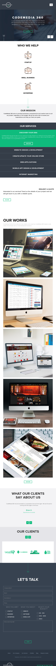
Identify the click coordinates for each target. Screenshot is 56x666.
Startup (10, 611)
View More (28, 481)
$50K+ (41, 618)
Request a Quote (44, 653)
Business (10, 614)
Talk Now (7, 199)
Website (25, 611)
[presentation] (28, 635)
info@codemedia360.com (35, 657)
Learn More (28, 31)
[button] (48, 36)
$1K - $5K (42, 613)
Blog (37, 653)
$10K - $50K (42, 616)
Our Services (25, 653)
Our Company (16, 653)
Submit (28, 641)
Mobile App (26, 617)
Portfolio (32, 653)
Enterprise (11, 617)
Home (9, 653)
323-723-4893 (23, 657)
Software (26, 614)
